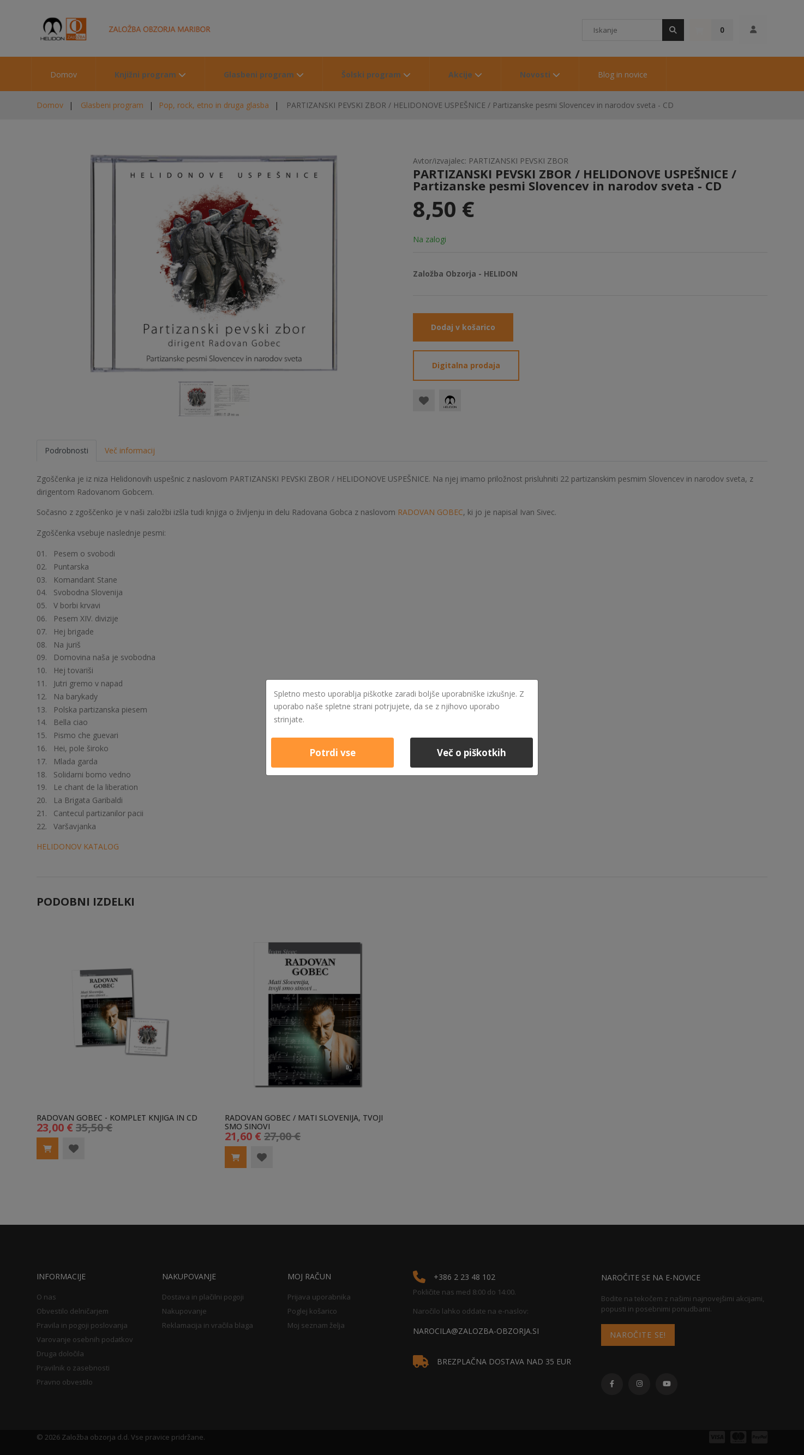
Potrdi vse (332, 752)
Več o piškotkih (471, 752)
